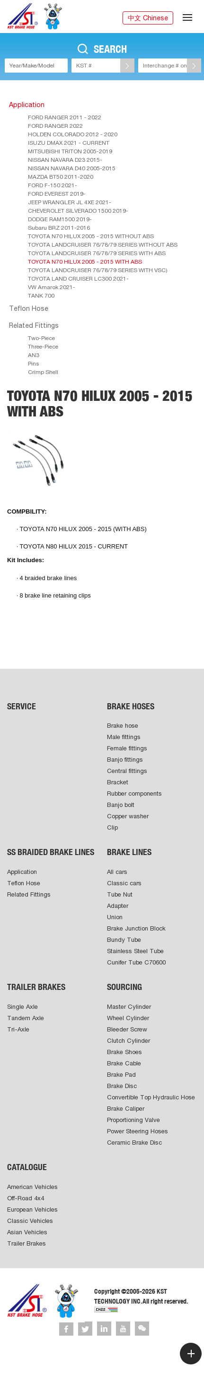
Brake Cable (124, 1063)
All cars (117, 871)
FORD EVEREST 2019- (57, 194)
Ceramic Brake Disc (134, 1142)
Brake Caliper (125, 1108)
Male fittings (124, 736)
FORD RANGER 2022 (55, 126)
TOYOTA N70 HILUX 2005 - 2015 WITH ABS (85, 261)
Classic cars (124, 883)
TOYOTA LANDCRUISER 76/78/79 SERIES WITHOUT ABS (102, 244)
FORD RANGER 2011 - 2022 (64, 117)
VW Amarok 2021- (51, 287)
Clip (112, 827)
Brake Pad (121, 1074)
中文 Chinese (148, 18)
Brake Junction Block (136, 928)
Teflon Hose (28, 308)
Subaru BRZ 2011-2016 (59, 227)
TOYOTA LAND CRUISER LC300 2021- (78, 278)
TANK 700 (41, 295)
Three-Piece (43, 346)
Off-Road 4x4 (25, 1198)
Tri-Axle (18, 1029)
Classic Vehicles (30, 1220)
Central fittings (127, 770)
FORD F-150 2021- (52, 185)
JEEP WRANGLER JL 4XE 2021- (69, 202)
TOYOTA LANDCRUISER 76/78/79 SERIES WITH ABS (97, 253)
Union (115, 917)
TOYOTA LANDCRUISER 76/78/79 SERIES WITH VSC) (98, 270)
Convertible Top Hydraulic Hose (151, 1097)
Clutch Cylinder (128, 1040)
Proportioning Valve (133, 1119)
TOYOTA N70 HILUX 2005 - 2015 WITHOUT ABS (91, 236)
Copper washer (128, 816)
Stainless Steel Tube (135, 951)
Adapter (117, 905)
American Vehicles (32, 1186)
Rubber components (134, 793)
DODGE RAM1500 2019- (60, 219)
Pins (33, 363)
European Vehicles (32, 1209)
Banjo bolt (120, 804)
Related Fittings (34, 325)
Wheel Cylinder (128, 1018)
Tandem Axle (25, 1018)
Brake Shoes (124, 1052)
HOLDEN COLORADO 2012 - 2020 (72, 134)
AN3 (33, 355)
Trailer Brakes (26, 1243)
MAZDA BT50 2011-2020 (60, 177)
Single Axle (22, 1006)
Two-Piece (41, 338)
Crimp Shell (43, 372)
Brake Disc (122, 1085)
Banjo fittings (125, 759)
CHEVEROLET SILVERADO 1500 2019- (78, 211)
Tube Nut (120, 894)
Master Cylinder (129, 1006)
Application (26, 104)
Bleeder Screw (127, 1029)
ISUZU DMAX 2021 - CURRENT (68, 143)
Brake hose (122, 725)
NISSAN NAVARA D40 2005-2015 (71, 168)
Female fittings (127, 748)
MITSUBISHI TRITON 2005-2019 (70, 151)
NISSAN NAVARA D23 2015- (65, 160)
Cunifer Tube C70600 (136, 962)
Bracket (117, 782)
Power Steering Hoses (137, 1131)
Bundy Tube (124, 939)
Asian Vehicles (27, 1232)
